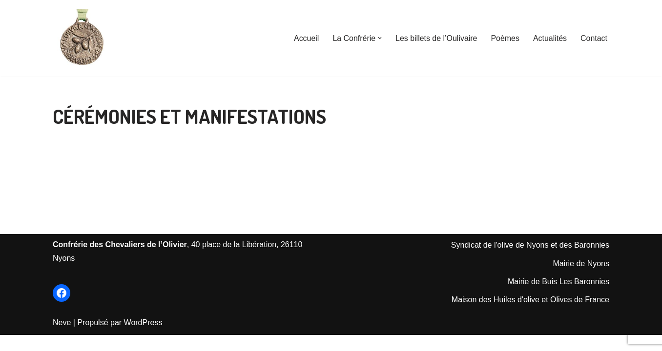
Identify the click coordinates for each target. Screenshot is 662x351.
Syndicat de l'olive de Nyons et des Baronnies (530, 261)
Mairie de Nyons (581, 279)
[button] (379, 38)
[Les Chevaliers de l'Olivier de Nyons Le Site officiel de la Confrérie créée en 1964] (82, 38)
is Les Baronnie (578, 297)
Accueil (305, 38)
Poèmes (505, 38)
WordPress (143, 338)
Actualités (549, 38)
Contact (593, 38)
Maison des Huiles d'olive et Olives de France (530, 316)
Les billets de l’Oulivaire (436, 38)
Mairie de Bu (530, 297)
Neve (62, 338)
